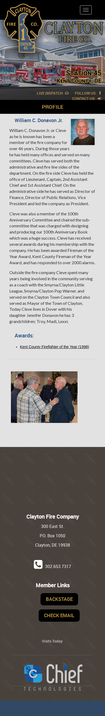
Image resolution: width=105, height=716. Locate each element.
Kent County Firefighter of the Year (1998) (54, 347)
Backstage (59, 599)
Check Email (59, 615)
